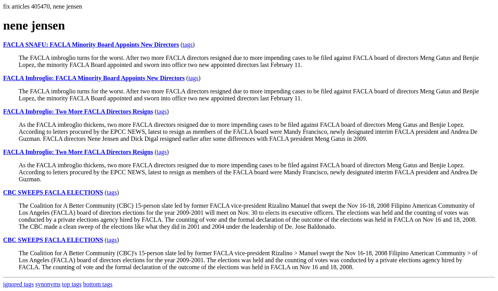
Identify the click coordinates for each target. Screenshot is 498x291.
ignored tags (18, 284)
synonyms (48, 284)
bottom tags (97, 284)
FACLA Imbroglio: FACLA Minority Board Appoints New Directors (94, 78)
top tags (72, 284)
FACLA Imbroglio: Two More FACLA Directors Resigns (78, 111)
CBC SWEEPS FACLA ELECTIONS (53, 192)
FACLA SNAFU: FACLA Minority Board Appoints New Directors (91, 44)
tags (187, 44)
